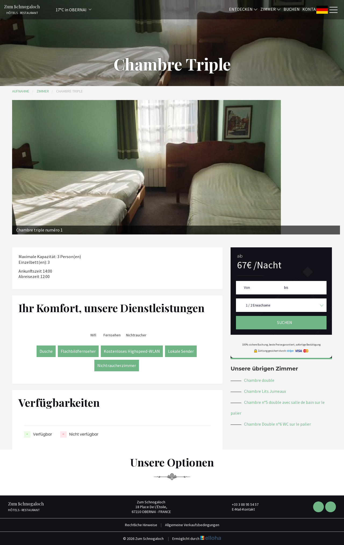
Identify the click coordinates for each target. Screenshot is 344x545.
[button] (66, 9)
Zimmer (270, 9)
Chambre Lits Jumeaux (265, 391)
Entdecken (243, 9)
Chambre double (259, 380)
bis (286, 287)
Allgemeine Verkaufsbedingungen (192, 524)
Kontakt (311, 9)
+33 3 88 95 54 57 (242, 504)
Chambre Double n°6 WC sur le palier (277, 424)
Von (247, 287)
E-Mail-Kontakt (240, 509)
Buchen (292, 9)
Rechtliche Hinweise (141, 524)
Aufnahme (20, 91)
